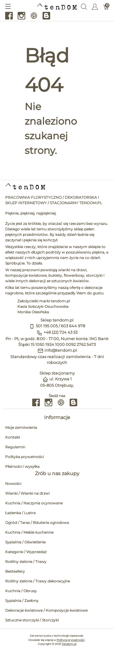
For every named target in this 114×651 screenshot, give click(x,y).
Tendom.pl (69, 644)
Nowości (13, 483)
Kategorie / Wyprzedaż (26, 552)
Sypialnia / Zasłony (22, 600)
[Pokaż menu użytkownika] (95, 6)
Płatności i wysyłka (22, 466)
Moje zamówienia (21, 427)
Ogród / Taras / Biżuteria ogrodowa (37, 522)
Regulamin (15, 447)
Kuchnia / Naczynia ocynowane (34, 503)
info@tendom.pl (60, 350)
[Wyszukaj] (84, 6)
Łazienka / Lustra (20, 512)
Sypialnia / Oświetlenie (25, 542)
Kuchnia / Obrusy (21, 591)
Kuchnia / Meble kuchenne (29, 532)
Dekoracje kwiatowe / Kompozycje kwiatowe (46, 610)
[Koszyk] (106, 6)
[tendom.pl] (57, 6)
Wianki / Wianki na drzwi (27, 493)
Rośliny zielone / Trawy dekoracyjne (37, 581)
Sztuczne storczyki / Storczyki (32, 620)
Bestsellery (15, 571)
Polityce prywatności (71, 640)
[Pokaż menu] (8, 6)
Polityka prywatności (24, 456)
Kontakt (12, 437)
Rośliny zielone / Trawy (26, 561)
